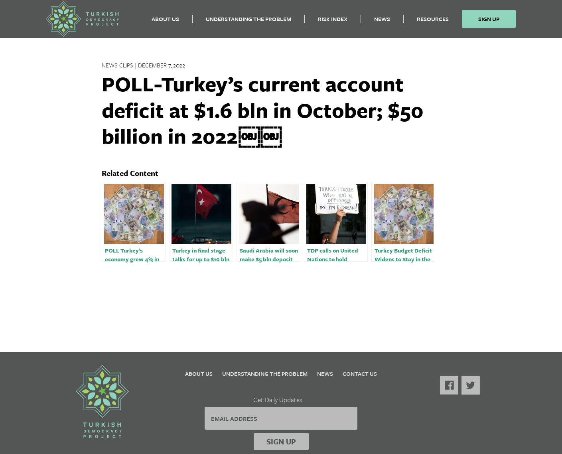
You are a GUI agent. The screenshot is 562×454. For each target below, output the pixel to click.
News (382, 22)
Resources (433, 22)
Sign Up (488, 22)
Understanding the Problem (248, 22)
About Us (165, 22)
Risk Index (332, 22)
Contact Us (360, 373)
